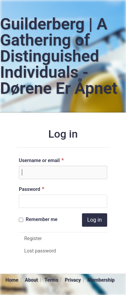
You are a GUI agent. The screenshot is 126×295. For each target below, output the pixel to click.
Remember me (38, 219)
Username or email (42, 160)
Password (32, 189)
